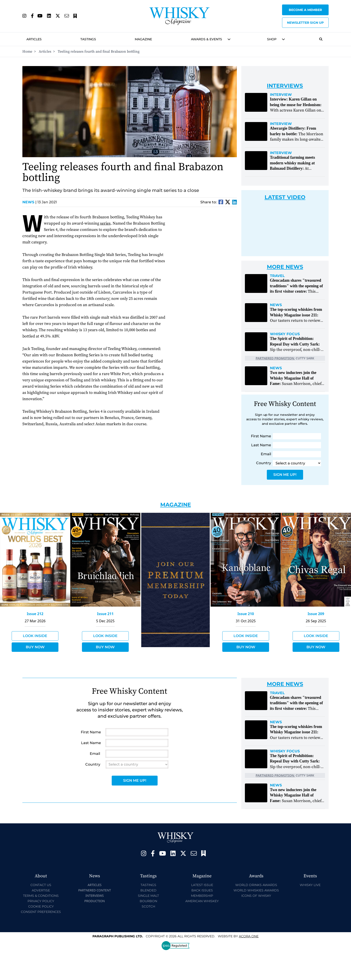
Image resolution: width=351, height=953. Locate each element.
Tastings (88, 39)
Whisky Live (310, 885)
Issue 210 (246, 613)
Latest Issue (202, 885)
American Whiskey (202, 901)
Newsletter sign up (305, 23)
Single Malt (148, 896)
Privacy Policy (41, 901)
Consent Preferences (41, 912)
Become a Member (305, 10)
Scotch (148, 906)
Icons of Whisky (256, 896)
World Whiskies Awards (256, 890)
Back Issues (202, 890)
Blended (148, 890)
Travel (277, 276)
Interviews (95, 895)
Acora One (249, 936)
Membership (202, 896)
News (29, 202)
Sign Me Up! (284, 474)
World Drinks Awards (256, 885)
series (105, 223)
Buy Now (35, 647)
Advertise (41, 890)
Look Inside (35, 636)
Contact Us (40, 885)
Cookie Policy (41, 906)
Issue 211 (105, 613)
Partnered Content (94, 890)
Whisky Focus (285, 334)
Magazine (143, 39)
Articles (34, 39)
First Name (261, 436)
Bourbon (148, 901)
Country (263, 463)
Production (94, 901)
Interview (281, 95)
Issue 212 (35, 613)
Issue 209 (316, 613)
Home (27, 51)
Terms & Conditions (41, 896)
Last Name (261, 445)
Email (266, 454)
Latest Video (285, 197)
